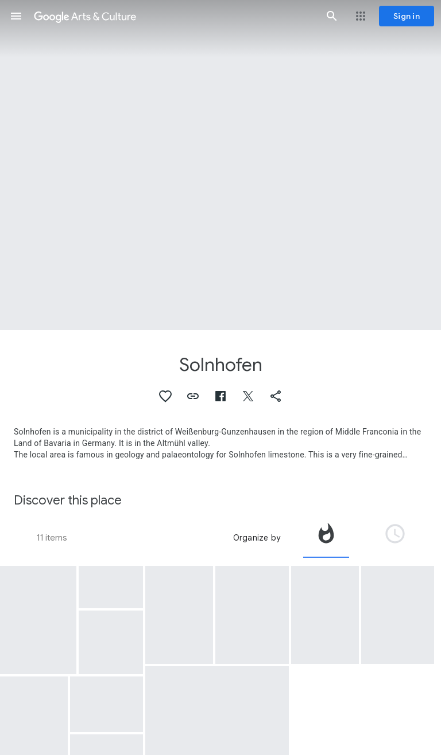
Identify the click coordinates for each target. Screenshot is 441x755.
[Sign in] (406, 16)
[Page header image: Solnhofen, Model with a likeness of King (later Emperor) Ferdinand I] (220, 165)
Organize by (256, 538)
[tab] (326, 538)
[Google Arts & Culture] (174, 16)
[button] (16, 16)
